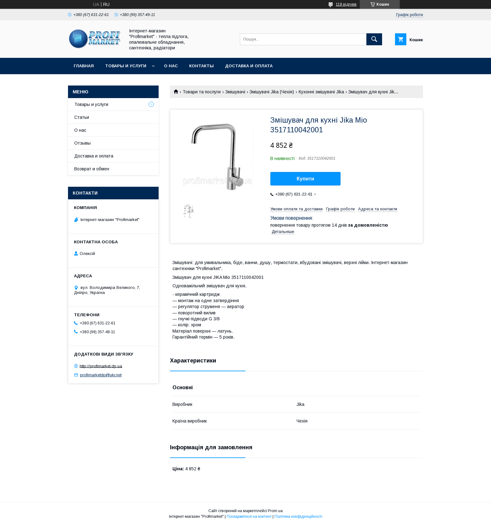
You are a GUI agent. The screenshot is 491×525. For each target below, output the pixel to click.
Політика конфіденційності (298, 516)
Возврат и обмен (91, 168)
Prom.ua (275, 511)
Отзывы (82, 143)
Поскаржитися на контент (249, 516)
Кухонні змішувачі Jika (321, 91)
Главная (84, 66)
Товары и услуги (125, 66)
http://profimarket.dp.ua (101, 365)
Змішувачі (235, 91)
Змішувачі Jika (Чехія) (272, 91)
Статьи (81, 117)
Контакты (201, 66)
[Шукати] (374, 39)
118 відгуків (346, 4)
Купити (305, 178)
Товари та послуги (202, 91)
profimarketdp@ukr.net (100, 375)
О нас (171, 66)
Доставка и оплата (249, 66)
